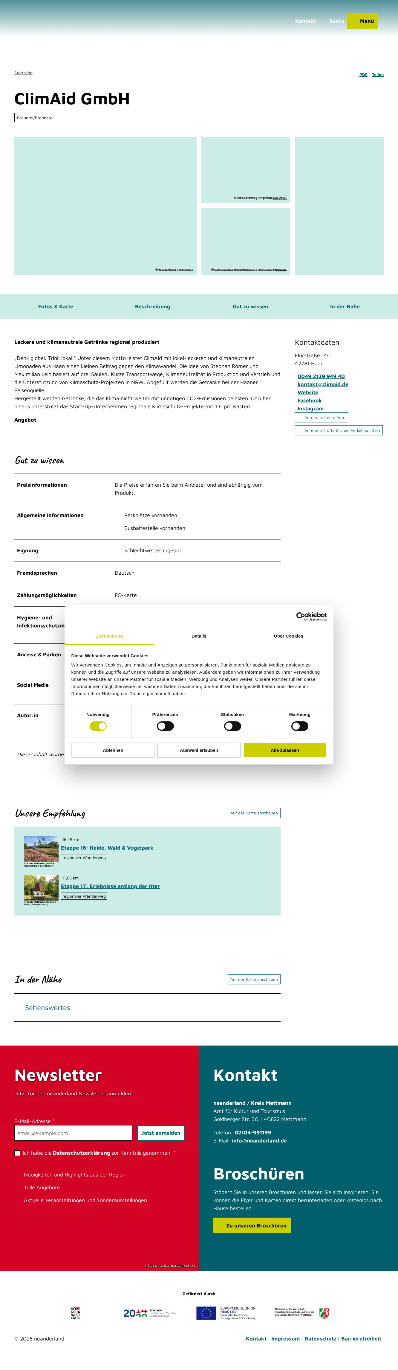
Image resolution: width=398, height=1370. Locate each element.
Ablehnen (113, 750)
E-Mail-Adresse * (34, 1128)
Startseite (23, 72)
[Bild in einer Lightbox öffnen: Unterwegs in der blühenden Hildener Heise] (41, 856)
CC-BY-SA (280, 198)
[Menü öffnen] (358, 25)
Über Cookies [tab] (288, 635)
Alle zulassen (285, 750)
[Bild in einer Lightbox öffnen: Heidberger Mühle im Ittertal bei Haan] (41, 894)
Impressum (285, 1345)
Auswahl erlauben (199, 750)
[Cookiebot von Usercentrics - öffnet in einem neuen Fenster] (301, 616)
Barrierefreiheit (361, 1345)
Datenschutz (320, 1345)
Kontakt (256, 1345)
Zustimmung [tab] (109, 635)
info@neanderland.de (259, 1147)
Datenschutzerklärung (81, 1159)
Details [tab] (199, 635)
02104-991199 (253, 1139)
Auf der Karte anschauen (254, 819)
